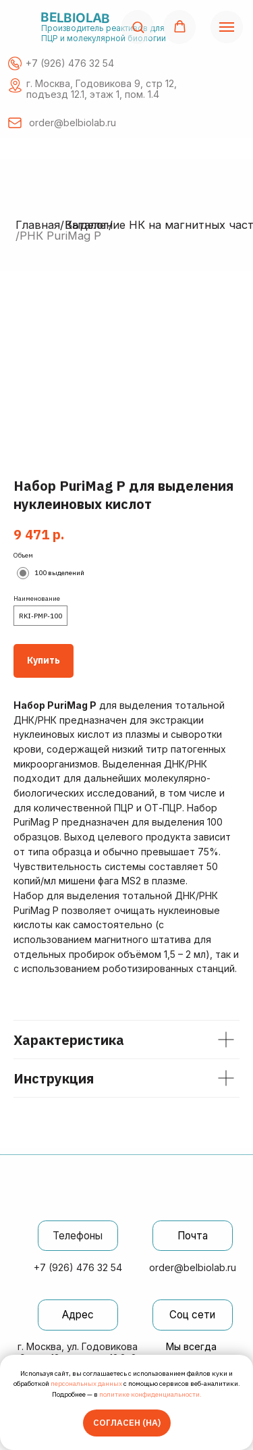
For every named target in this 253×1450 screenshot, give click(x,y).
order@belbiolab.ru (192, 1267)
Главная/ (40, 225)
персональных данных (86, 1383)
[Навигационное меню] (226, 27)
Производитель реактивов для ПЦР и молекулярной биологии (103, 33)
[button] (138, 26)
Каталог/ (89, 225)
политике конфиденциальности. (150, 1394)
